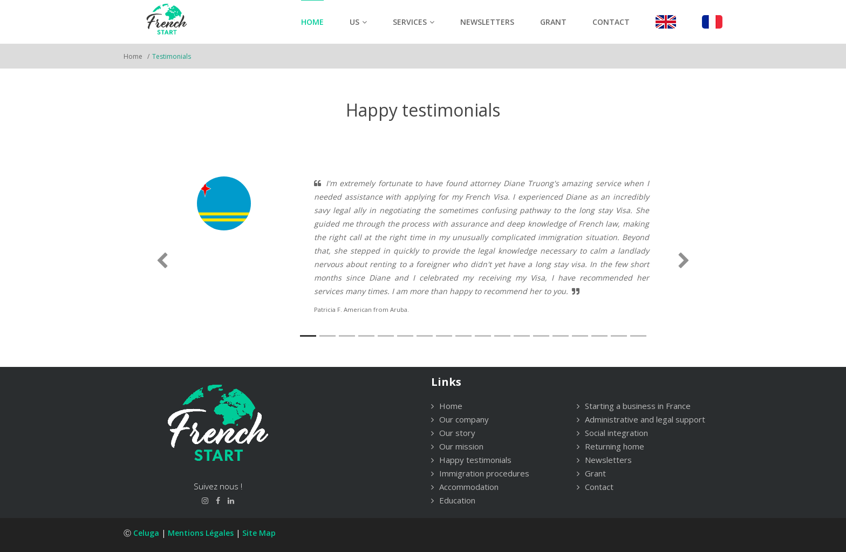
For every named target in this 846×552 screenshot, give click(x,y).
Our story (453, 432)
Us (358, 22)
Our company (460, 419)
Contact (611, 22)
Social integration (612, 432)
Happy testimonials (471, 459)
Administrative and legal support (641, 419)
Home (312, 22)
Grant (553, 22)
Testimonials (171, 56)
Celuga (146, 533)
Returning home (610, 446)
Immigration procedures (480, 473)
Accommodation (465, 486)
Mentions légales (201, 533)
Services (413, 22)
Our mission (457, 446)
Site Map (259, 533)
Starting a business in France (634, 405)
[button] (162, 260)
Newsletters (487, 22)
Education (453, 500)
